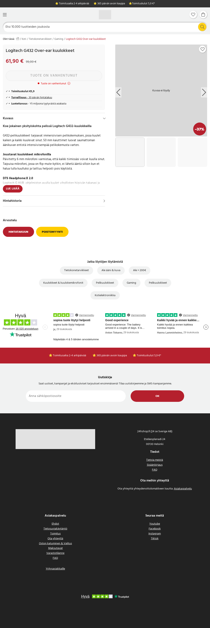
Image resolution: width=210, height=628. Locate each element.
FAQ (154, 470)
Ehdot (55, 523)
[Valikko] (5, 15)
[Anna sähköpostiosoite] (76, 396)
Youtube (154, 523)
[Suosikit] (193, 14)
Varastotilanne (55, 553)
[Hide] (104, 118)
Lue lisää (12, 188)
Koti (24, 39)
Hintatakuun (18, 232)
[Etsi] (105, 27)
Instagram (154, 533)
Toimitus (55, 533)
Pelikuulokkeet (105, 283)
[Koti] (105, 14)
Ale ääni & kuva (111, 270)
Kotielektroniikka (105, 295)
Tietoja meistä (154, 460)
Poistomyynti (52, 232)
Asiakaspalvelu (183, 488)
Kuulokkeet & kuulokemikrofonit (63, 283)
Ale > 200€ (139, 270)
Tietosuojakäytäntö (55, 528)
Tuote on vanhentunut (54, 75)
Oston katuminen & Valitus (55, 543)
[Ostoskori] (203, 14)
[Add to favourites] (203, 49)
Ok (157, 396)
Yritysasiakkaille (55, 568)
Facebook (155, 528)
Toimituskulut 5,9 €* (143, 4)
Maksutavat (55, 548)
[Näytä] (104, 200)
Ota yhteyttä (55, 538)
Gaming (58, 39)
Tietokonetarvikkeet (40, 39)
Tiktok (155, 538)
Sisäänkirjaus (155, 465)
